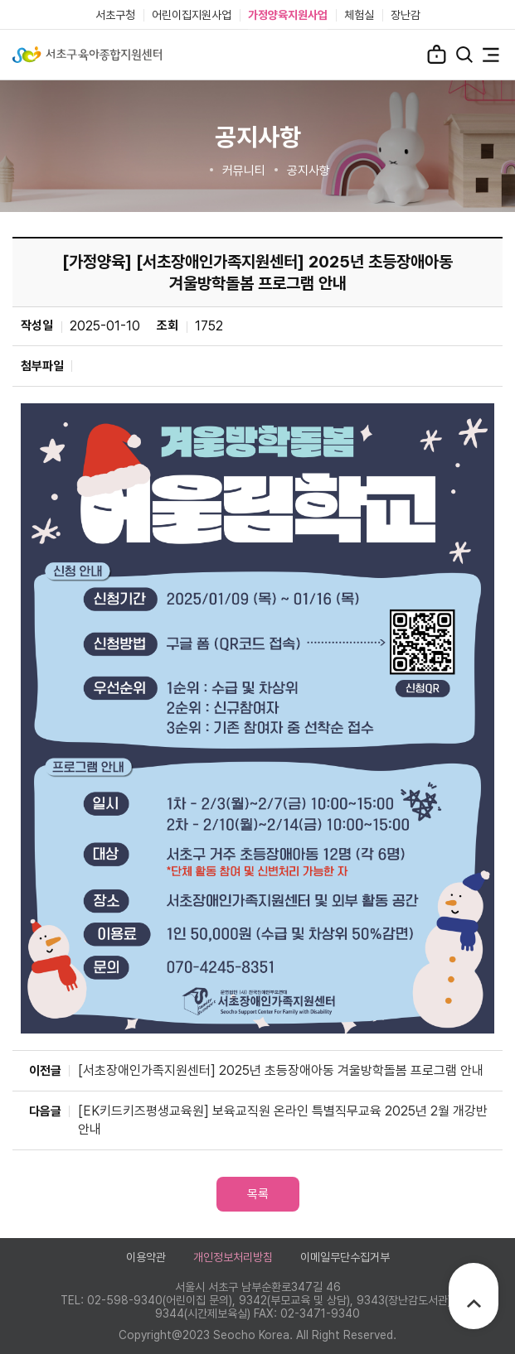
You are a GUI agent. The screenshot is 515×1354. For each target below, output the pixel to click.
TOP (474, 1303)
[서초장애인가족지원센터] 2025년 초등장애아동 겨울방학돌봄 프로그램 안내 (280, 1070)
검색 (464, 55)
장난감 (405, 15)
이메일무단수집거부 (345, 1257)
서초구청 (115, 15)
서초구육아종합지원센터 (87, 55)
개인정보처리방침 (233, 1257)
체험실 (359, 15)
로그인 (436, 54)
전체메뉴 (491, 54)
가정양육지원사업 (288, 15)
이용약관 (146, 1257)
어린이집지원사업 (191, 15)
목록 (258, 1194)
